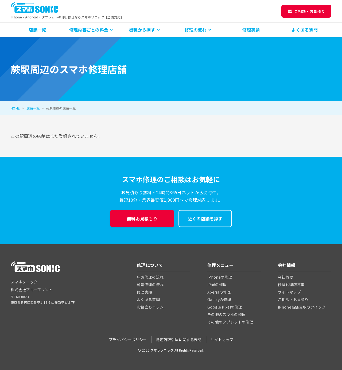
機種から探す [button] (142, 29)
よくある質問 (305, 29)
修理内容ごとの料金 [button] (88, 29)
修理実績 (251, 29)
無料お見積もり (142, 218)
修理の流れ (196, 29)
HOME (15, 108)
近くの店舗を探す (205, 218)
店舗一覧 (37, 29)
